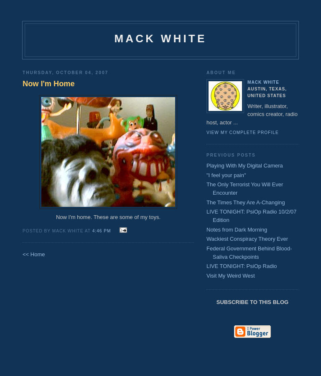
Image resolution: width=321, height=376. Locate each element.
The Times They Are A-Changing (245, 202)
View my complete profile (242, 132)
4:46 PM (101, 231)
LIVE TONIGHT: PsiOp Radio (241, 266)
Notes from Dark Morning (236, 230)
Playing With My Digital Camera (244, 165)
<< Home (34, 254)
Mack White (161, 38)
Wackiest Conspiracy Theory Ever (247, 239)
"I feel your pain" (226, 175)
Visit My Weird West (230, 276)
